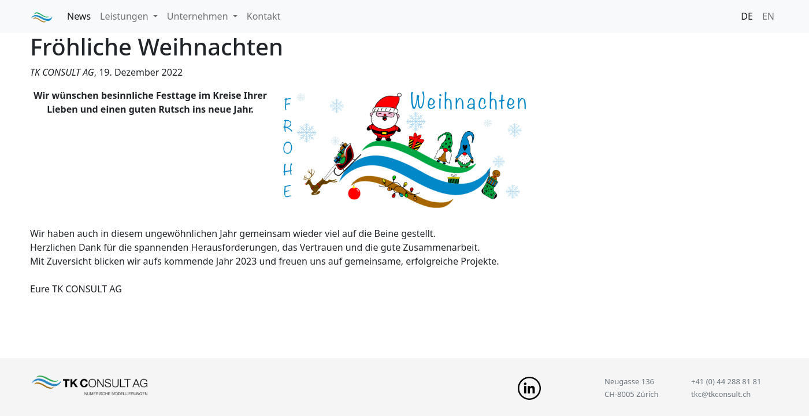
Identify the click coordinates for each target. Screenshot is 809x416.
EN (768, 16)
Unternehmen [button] (199, 16)
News (79, 16)
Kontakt (264, 16)
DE (747, 16)
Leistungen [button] (125, 16)
